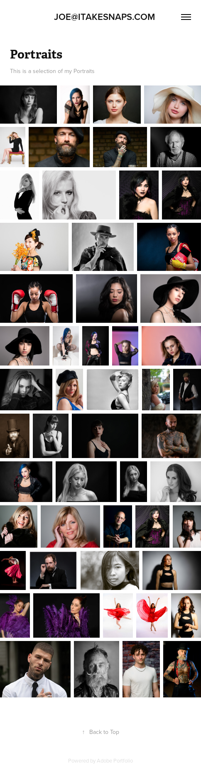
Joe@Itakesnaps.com (101, 16)
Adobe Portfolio (115, 760)
